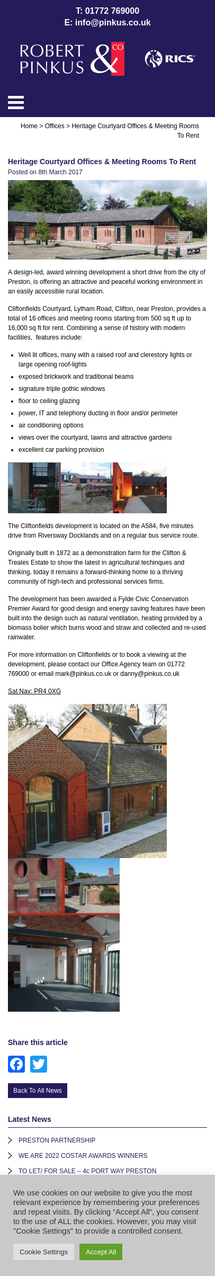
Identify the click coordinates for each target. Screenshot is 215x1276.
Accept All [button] (101, 1252)
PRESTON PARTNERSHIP (57, 1140)
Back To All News (37, 1090)
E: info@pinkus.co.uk (107, 22)
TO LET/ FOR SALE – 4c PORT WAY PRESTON (87, 1171)
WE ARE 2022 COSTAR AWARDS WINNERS (83, 1155)
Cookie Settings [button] (44, 1252)
